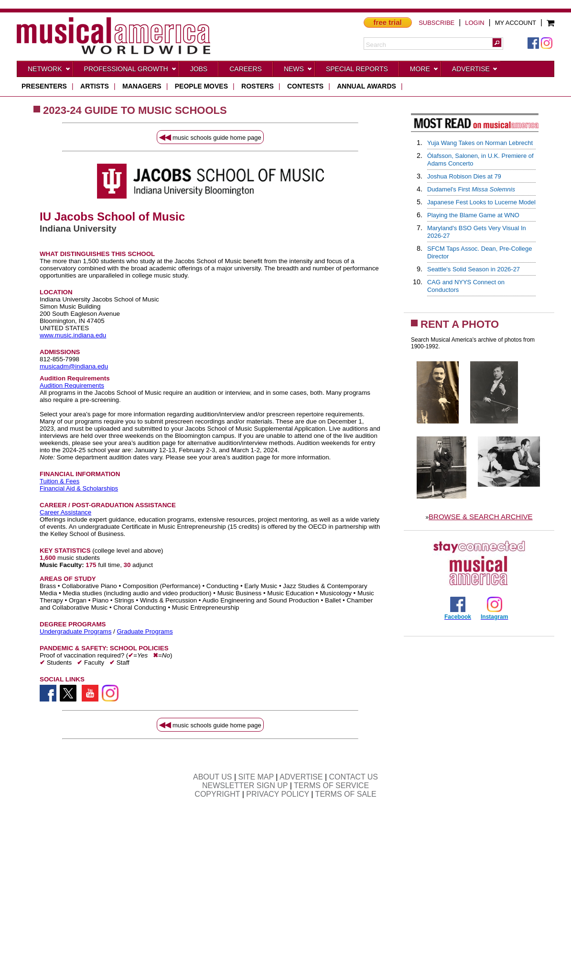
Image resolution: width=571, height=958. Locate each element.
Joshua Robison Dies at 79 (464, 176)
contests (305, 86)
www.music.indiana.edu (73, 335)
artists (94, 86)
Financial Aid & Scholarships (79, 488)
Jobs (199, 69)
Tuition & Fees (59, 481)
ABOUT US (212, 777)
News (298, 71)
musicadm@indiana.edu (74, 366)
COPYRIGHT (217, 794)
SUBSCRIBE (436, 22)
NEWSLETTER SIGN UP (245, 785)
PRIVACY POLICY (277, 794)
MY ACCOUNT (515, 22)
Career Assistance (65, 512)
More (424, 71)
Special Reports (357, 69)
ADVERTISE (301, 777)
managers (142, 86)
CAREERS (245, 69)
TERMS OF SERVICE (331, 785)
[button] (497, 42)
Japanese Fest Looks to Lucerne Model (481, 202)
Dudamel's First (471, 189)
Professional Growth (130, 71)
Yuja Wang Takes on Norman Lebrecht (480, 142)
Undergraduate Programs (75, 631)
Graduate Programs (145, 631)
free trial (388, 22)
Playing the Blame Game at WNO (473, 215)
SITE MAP (256, 777)
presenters (44, 86)
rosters (257, 86)
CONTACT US (353, 777)
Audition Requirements (72, 385)
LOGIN (474, 22)
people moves (201, 86)
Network (49, 71)
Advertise (475, 71)
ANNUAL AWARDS (366, 86)
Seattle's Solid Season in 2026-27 (473, 269)
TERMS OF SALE (346, 794)
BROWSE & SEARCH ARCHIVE (481, 516)
